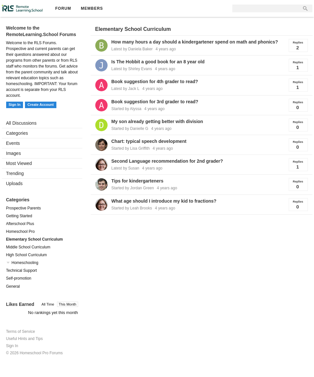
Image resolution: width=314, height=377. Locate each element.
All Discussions (21, 123)
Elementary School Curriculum (34, 239)
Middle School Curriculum (28, 247)
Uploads (14, 183)
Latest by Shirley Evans (131, 69)
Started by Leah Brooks (131, 208)
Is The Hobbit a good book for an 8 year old (158, 61)
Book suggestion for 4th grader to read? (154, 81)
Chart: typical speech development (149, 141)
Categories (17, 133)
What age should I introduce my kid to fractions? (163, 201)
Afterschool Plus (20, 223)
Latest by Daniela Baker (132, 49)
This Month (67, 304)
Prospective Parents (23, 208)
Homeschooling (25, 262)
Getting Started (19, 216)
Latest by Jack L (125, 88)
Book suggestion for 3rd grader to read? (154, 101)
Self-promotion (18, 278)
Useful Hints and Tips (24, 338)
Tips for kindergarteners (137, 180)
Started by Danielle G (129, 128)
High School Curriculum (26, 255)
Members (92, 8)
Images (13, 153)
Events (13, 143)
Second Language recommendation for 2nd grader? (167, 161)
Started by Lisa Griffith (130, 148)
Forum (63, 8)
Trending (15, 173)
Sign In (15, 105)
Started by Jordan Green (132, 188)
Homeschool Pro (20, 231)
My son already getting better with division (157, 121)
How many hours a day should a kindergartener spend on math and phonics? (194, 41)
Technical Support (21, 270)
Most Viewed (19, 163)
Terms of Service (20, 331)
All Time (47, 304)
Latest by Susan (125, 168)
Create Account (41, 105)
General (13, 286)
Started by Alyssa (126, 109)
